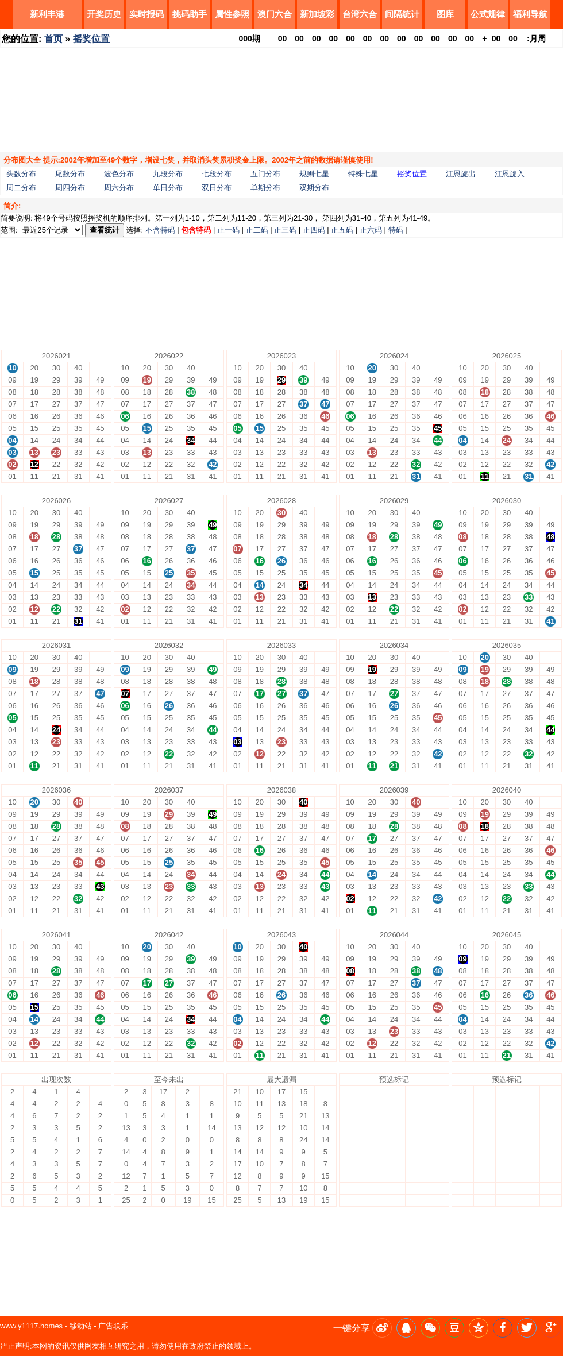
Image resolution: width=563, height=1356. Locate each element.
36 (416, 1139)
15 (372, 1152)
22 (394, 1188)
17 (372, 1127)
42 (438, 1188)
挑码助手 (189, 14)
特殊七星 (363, 173)
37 (416, 1127)
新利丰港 (47, 14)
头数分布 (21, 173)
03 (350, 1176)
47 (438, 1127)
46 (438, 1139)
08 (350, 1115)
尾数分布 (70, 173)
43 (438, 1176)
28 (394, 1115)
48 (438, 1115)
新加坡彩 (317, 14)
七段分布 (217, 173)
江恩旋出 (461, 173)
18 (372, 1115)
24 (394, 1164)
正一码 (228, 230)
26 (394, 1139)
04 (350, 1164)
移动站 (81, 1326)
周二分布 (21, 187)
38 (416, 1115)
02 (350, 1188)
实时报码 (146, 14)
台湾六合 (359, 14)
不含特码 (160, 230)
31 (416, 1200)
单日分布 (168, 187)
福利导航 (530, 14)
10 (350, 1091)
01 (350, 1200)
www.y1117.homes (31, 1326)
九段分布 (168, 173)
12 (372, 1188)
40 (416, 1091)
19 (372, 1103)
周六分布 (119, 187)
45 (438, 1152)
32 (416, 1188)
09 (350, 1103)
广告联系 (113, 1326)
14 (372, 1164)
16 (372, 1139)
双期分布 (314, 187)
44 (438, 1164)
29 (394, 1103)
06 (350, 1139)
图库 (445, 14)
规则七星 (314, 173)
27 (394, 1127)
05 (350, 1152)
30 (394, 1091)
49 (438, 1103)
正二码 (257, 230)
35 (416, 1152)
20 (372, 1091)
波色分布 (119, 173)
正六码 (371, 230)
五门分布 (265, 173)
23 (394, 1176)
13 (372, 1176)
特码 (395, 230)
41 (438, 1200)
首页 (53, 39)
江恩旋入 (510, 173)
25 (394, 1152)
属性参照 (232, 14)
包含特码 (196, 230)
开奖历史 (104, 14)
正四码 (314, 230)
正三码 (285, 230)
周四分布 (70, 187)
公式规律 (488, 14)
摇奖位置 (91, 39)
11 (372, 1200)
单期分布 (265, 187)
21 (394, 1200)
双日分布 (217, 187)
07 (350, 1127)
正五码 (342, 230)
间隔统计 (402, 14)
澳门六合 (274, 14)
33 (416, 1176)
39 (416, 1103)
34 (416, 1164)
